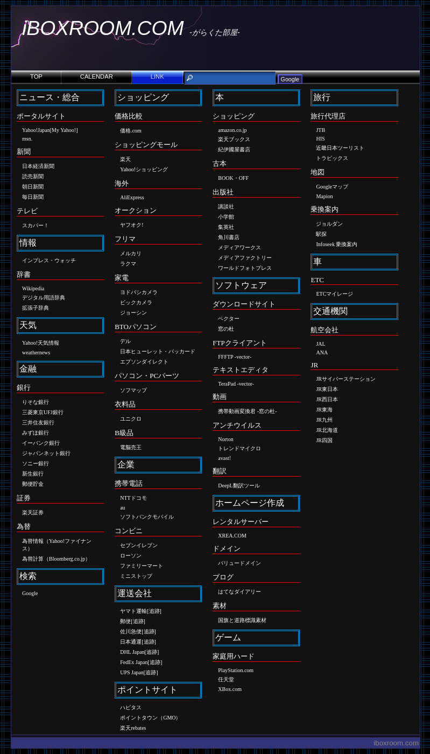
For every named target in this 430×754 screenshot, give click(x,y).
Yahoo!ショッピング (144, 169)
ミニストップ (136, 576)
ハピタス (131, 707)
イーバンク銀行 (41, 443)
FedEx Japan (133, 662)
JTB (320, 130)
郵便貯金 (33, 484)
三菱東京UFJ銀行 (43, 412)
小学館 (226, 217)
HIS (320, 139)
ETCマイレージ (334, 294)
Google (30, 593)
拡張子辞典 (35, 308)
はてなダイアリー (239, 592)
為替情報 (33, 541)
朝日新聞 (33, 187)
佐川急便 (131, 631)
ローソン (131, 555)
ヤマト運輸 (133, 611)
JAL (320, 344)
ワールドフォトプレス (245, 268)
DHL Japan (132, 652)
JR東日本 (327, 389)
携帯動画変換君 (237, 411)
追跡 (154, 611)
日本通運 (131, 642)
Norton (225, 439)
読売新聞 (33, 176)
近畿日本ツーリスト (340, 148)
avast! (224, 458)
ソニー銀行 (35, 463)
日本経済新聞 (38, 166)
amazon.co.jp (232, 130)
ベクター (228, 319)
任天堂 (226, 679)
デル (125, 341)
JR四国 (324, 440)
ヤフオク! (131, 225)
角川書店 (228, 237)
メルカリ (131, 253)
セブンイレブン (139, 545)
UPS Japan (132, 672)
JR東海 (324, 410)
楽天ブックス (234, 139)
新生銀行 (33, 474)
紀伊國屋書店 (234, 149)
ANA (322, 352)
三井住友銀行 (38, 422)
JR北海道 (327, 430)
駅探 (321, 234)
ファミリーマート (141, 566)
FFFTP (225, 357)
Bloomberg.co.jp (67, 559)
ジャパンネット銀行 (46, 453)
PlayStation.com (235, 670)
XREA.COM (232, 536)
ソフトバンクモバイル (147, 517)
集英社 (226, 227)
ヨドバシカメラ (139, 292)
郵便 (125, 621)
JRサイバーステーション (346, 379)
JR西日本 (327, 399)
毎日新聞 (33, 197)
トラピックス (332, 158)
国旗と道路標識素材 (242, 620)
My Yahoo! (64, 130)
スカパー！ (35, 225)
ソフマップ (133, 390)
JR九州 (324, 420)
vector (243, 357)
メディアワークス (239, 247)
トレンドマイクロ (239, 448)
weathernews (36, 352)
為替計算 (33, 559)
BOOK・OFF (233, 178)
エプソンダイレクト (144, 362)
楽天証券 (33, 512)
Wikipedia (33, 288)
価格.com (131, 131)
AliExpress (132, 197)
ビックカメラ (136, 302)
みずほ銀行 (35, 433)
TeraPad (227, 384)
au (122, 508)
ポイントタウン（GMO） (150, 718)
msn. (27, 139)
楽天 (125, 159)
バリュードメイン (239, 563)
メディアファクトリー (245, 258)
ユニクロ (131, 419)
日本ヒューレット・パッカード (157, 351)
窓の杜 (226, 329)
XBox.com (230, 689)
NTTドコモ (133, 498)
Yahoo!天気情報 (40, 343)
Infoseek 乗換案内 (336, 244)
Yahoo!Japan (36, 130)
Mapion (324, 196)
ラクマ (128, 264)
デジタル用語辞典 (43, 298)
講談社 (226, 207)
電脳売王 (131, 447)
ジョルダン (329, 224)
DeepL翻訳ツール (238, 485)
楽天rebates (133, 728)
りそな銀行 (35, 402)
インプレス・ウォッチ (49, 260)
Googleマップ (332, 187)
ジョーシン (133, 313)
